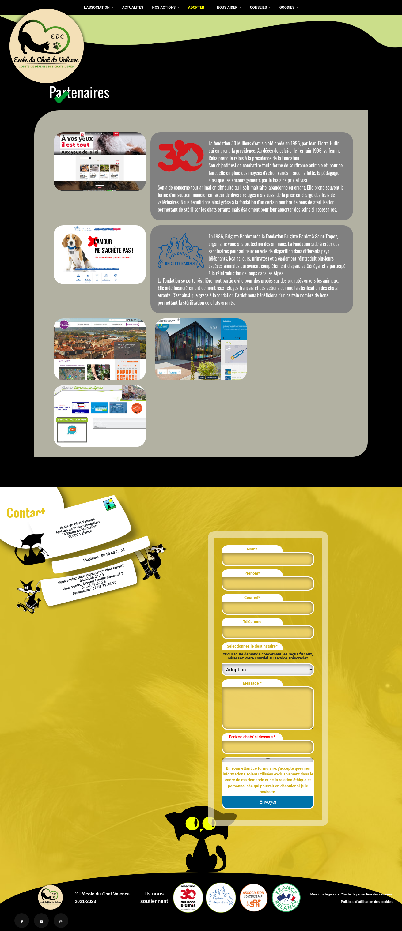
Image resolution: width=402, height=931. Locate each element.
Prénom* (252, 573)
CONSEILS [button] (256, 7)
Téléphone (252, 621)
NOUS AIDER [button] (225, 7)
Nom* (252, 549)
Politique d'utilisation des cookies (367, 901)
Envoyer (268, 802)
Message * (252, 683)
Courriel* (252, 597)
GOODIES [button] (285, 7)
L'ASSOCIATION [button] (97, 7)
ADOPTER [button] (195, 7)
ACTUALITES (132, 7)
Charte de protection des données (366, 894)
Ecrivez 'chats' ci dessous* (252, 736)
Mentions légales (323, 894)
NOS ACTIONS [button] (163, 7)
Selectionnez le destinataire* (252, 646)
